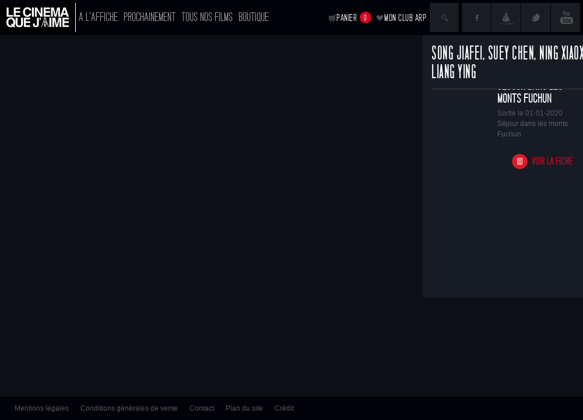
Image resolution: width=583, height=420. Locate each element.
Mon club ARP (405, 17)
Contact (201, 408)
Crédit (284, 408)
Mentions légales (42, 408)
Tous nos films (207, 17)
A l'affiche (98, 17)
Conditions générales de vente (129, 408)
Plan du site (244, 408)
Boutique (253, 17)
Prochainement (149, 17)
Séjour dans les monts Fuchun (530, 92)
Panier (353, 17)
